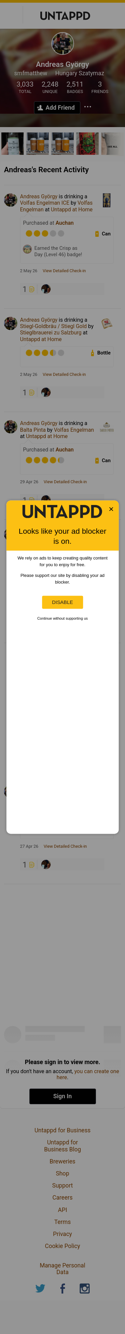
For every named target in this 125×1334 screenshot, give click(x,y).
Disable (62, 602)
